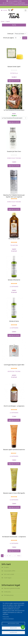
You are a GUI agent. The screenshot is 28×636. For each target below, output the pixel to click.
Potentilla (14, 73)
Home (2, 21)
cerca (24, 38)
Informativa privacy (9, 595)
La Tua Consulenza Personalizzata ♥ (14, 110)
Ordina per (10, 33)
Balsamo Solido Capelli (14, 66)
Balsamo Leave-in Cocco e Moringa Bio (14, 493)
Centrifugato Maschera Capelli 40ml (14, 365)
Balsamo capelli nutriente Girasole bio (14, 449)
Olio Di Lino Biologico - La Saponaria (14, 406)
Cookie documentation (8, 618)
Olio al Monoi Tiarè (14, 238)
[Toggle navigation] (25, 10)
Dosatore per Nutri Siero (14, 151)
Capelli (8, 21)
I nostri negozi (7, 578)
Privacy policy (6, 616)
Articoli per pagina (8, 38)
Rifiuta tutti (13, 628)
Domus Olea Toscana (14, 158)
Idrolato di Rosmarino (14, 280)
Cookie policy (7, 592)
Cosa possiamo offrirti (9, 571)
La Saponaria (14, 286)
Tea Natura (14, 245)
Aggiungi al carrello (14, 81)
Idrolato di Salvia (14, 321)
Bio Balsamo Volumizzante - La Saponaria (14, 536)
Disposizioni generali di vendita (12, 588)
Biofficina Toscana (14, 371)
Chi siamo (6, 567)
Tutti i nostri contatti (9, 574)
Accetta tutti (13, 632)
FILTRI (14, 25)
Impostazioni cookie (13, 623)
